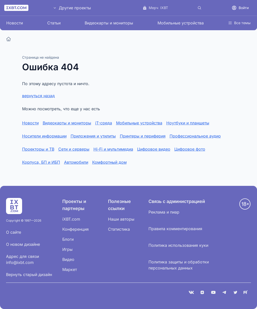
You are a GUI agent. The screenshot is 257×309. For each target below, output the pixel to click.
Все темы (239, 23)
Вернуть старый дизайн (29, 274)
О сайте (13, 232)
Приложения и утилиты (93, 136)
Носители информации (44, 136)
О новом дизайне (23, 244)
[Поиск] (199, 8)
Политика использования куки (178, 245)
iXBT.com (71, 219)
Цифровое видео (153, 149)
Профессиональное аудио (195, 136)
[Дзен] (202, 292)
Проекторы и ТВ (38, 149)
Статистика (119, 229)
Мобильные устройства (181, 22)
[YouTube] (213, 292)
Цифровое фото (189, 149)
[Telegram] (224, 292)
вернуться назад (38, 95)
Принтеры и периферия (143, 136)
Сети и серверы (73, 149)
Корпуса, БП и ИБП (41, 162)
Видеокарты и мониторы (109, 22)
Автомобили (76, 162)
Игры (67, 249)
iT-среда (103, 122)
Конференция (75, 229)
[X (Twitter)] (235, 292)
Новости (14, 22)
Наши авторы (121, 219)
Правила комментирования (175, 228)
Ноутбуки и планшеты (187, 122)
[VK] (191, 292)
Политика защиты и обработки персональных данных (178, 264)
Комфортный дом (109, 162)
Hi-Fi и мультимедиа (113, 149)
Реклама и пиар (163, 212)
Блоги (68, 239)
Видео (68, 259)
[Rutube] (246, 292)
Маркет (69, 269)
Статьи (54, 22)
